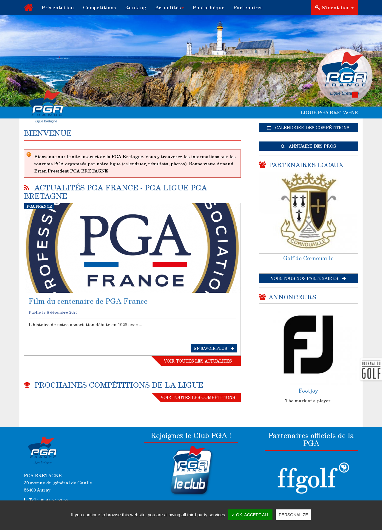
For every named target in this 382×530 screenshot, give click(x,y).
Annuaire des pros (308, 146)
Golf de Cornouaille (308, 258)
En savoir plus (214, 348)
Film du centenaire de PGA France (88, 301)
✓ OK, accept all (250, 514)
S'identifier (334, 7)
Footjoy (308, 391)
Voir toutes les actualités (198, 361)
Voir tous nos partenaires (308, 278)
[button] (169, 7)
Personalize (293, 514)
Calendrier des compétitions (308, 127)
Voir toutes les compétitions (198, 397)
